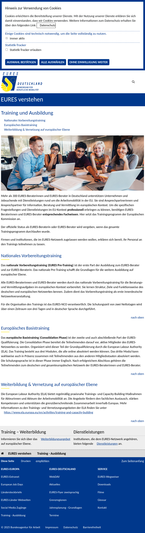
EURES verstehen (22, 99)
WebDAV (54, 477)
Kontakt (102, 507)
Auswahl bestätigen (21, 62)
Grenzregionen (58, 500)
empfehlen (42, 461)
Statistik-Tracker (15, 45)
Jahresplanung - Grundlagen (65, 507)
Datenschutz (47, 25)
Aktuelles (54, 484)
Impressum (51, 527)
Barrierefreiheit (92, 527)
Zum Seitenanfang (132, 461)
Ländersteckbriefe (11, 492)
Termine (54, 515)
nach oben (137, 317)
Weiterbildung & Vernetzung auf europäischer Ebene (37, 129)
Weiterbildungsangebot (55, 439)
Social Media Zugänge (13, 507)
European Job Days (12, 484)
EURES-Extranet (10, 477)
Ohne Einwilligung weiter (89, 62)
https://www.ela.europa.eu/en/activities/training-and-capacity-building (48, 412)
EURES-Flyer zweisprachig (64, 492)
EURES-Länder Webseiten (15, 500)
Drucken (26, 461)
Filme (101, 492)
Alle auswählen (52, 62)
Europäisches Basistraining (20, 125)
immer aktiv (17, 38)
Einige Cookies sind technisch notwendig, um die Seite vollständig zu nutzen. (56, 34)
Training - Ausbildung (51, 453)
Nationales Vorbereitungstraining (24, 120)
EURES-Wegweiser (108, 477)
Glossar (102, 500)
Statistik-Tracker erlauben (25, 50)
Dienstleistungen (107, 444)
